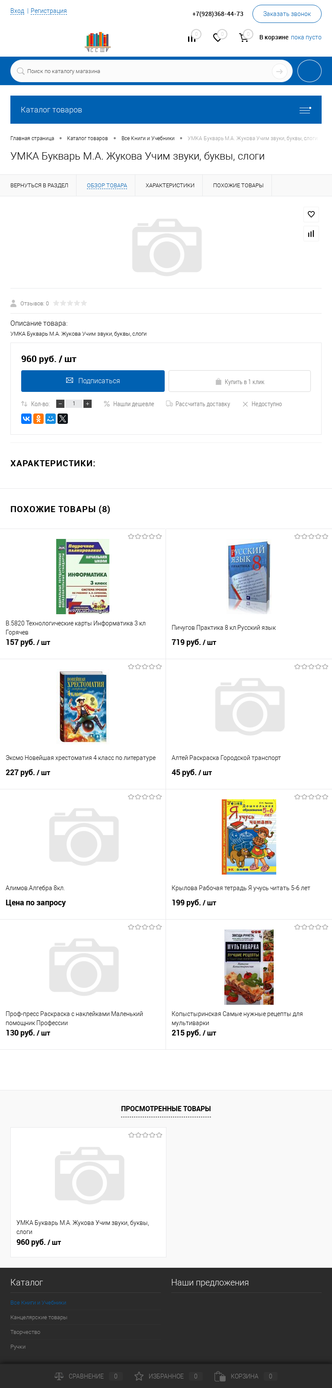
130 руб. (83, 1037)
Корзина (246, 1376)
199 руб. (249, 907)
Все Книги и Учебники (38, 1302)
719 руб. (249, 647)
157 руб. (83, 647)
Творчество (25, 1332)
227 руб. (83, 777)
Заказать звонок (287, 13)
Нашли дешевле (128, 403)
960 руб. (38, 1242)
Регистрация (49, 10)
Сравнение (88, 1376)
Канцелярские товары (38, 1317)
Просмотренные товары (166, 1108)
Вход (17, 10)
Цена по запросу (36, 903)
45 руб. (249, 777)
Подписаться (92, 381)
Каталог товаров (166, 110)
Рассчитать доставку (198, 403)
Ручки (18, 1346)
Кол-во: (40, 403)
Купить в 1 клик (240, 381)
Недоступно (262, 403)
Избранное (168, 1376)
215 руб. (249, 1037)
